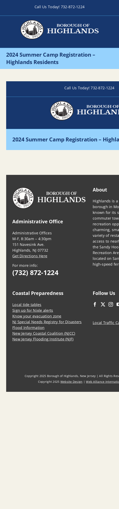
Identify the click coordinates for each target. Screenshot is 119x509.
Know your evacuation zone (36, 316)
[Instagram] (111, 304)
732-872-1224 (72, 6)
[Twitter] (103, 304)
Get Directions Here (29, 255)
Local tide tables (27, 304)
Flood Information (28, 327)
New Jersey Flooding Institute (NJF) (42, 339)
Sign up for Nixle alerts (32, 310)
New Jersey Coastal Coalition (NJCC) (43, 333)
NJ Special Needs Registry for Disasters (47, 321)
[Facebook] (95, 304)
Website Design (71, 382)
